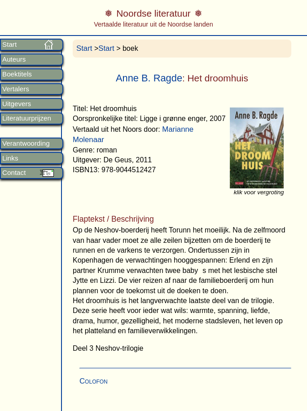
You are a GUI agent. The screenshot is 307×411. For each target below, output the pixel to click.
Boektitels (17, 74)
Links (10, 158)
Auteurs (14, 59)
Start (9, 44)
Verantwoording (26, 143)
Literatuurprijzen (26, 118)
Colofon (93, 381)
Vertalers (15, 89)
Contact (14, 172)
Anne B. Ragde (149, 78)
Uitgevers (16, 103)
